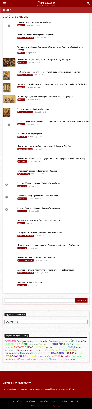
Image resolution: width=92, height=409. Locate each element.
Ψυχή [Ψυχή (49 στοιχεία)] (63, 356)
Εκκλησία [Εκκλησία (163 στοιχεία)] (10, 344)
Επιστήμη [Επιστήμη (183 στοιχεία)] (57, 344)
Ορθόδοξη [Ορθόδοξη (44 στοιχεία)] (56, 350)
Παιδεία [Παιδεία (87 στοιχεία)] (72, 349)
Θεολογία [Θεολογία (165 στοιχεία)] (20, 347)
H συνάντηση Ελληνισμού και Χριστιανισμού (36, 258)
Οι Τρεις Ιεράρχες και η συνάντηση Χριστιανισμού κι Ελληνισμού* (45, 97)
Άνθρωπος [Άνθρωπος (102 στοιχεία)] (10, 340)
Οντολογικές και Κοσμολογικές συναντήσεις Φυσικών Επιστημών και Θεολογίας (52, 84)
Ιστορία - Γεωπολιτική (25, 38)
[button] (4, 3)
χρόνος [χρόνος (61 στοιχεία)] (73, 359)
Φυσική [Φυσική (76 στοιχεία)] (31, 355)
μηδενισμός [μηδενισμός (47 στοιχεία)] (32, 359)
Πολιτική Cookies (31, 401)
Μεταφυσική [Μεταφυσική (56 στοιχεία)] (10, 350)
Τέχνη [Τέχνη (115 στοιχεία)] (8, 356)
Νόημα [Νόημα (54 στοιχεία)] (37, 350)
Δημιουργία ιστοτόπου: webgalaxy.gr (47, 406)
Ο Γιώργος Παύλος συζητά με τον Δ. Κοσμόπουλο (38, 220)
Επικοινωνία (74, 401)
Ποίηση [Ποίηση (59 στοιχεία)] (35, 353)
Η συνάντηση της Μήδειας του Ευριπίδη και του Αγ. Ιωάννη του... (45, 60)
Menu (7, 10)
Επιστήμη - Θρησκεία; (25, 75)
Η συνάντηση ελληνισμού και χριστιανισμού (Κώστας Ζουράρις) (44, 146)
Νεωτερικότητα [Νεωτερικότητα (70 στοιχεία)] (25, 349)
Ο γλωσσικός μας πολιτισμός (30, 282)
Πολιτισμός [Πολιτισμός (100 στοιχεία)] (57, 352)
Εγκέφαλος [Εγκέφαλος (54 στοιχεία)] (81, 341)
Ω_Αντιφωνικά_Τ (23, 174)
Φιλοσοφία (22, 62)
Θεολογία (21, 25)
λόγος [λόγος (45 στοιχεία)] (23, 359)
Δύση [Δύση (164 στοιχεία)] (72, 340)
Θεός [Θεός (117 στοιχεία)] (30, 347)
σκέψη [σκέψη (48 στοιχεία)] (50, 359)
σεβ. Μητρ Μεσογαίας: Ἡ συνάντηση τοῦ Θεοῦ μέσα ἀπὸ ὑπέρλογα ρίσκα (48, 72)
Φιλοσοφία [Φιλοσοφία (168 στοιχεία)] (19, 356)
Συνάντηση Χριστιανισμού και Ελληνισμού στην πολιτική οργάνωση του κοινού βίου (53, 121)
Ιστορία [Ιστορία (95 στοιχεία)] (50, 347)
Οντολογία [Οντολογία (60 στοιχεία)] (46, 350)
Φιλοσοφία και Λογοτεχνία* (29, 134)
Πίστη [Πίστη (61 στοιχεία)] (64, 350)
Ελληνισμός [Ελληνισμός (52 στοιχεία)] (32, 344)
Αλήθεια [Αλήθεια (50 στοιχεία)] (27, 341)
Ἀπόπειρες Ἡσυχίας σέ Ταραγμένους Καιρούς (37, 171)
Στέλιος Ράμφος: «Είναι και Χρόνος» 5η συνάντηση (39, 183)
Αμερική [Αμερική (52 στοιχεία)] (35, 341)
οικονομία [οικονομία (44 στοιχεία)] (41, 359)
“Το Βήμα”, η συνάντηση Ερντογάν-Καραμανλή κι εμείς (40, 233)
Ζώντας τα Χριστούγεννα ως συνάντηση (34, 22)
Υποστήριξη (17, 401)
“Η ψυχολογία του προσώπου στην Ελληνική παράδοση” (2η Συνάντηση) (48, 245)
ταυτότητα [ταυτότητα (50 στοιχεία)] (58, 359)
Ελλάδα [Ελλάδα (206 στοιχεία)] (22, 344)
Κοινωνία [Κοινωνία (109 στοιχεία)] (60, 347)
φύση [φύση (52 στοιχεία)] (66, 359)
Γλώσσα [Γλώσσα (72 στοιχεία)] (52, 340)
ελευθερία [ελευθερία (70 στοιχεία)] (9, 358)
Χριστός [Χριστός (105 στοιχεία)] (55, 356)
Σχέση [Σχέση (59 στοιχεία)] (79, 353)
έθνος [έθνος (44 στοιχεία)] (69, 356)
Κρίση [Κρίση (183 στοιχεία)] (70, 347)
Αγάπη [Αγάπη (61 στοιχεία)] (20, 341)
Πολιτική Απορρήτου (47, 401)
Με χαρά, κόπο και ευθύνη (17, 382)
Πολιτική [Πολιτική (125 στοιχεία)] (45, 352)
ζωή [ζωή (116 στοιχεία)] (18, 359)
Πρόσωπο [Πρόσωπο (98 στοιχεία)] (70, 352)
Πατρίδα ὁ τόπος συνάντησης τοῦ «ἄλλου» (35, 35)
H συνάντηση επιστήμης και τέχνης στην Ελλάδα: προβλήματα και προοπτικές (51, 159)
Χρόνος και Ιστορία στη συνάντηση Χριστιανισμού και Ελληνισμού (45, 270)
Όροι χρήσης (62, 401)
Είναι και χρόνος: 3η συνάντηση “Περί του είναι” (38, 196)
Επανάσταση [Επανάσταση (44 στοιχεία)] (44, 344)
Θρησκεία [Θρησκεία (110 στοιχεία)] (39, 347)
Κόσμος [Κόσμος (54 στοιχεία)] (77, 347)
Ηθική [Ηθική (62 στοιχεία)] (76, 343)
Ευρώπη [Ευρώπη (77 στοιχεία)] (68, 343)
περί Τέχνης (22, 137)
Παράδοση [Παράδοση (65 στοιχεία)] (25, 352)
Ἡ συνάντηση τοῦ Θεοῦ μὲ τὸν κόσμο (33, 109)
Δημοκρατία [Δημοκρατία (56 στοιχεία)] (62, 341)
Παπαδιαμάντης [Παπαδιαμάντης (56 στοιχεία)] (12, 353)
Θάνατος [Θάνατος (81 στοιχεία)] (9, 347)
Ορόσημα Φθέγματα (25, 149)
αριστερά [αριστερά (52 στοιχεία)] (76, 356)
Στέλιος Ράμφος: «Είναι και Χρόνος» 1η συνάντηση (39, 208)
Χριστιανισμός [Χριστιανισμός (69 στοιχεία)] (42, 355)
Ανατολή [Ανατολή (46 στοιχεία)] (43, 341)
